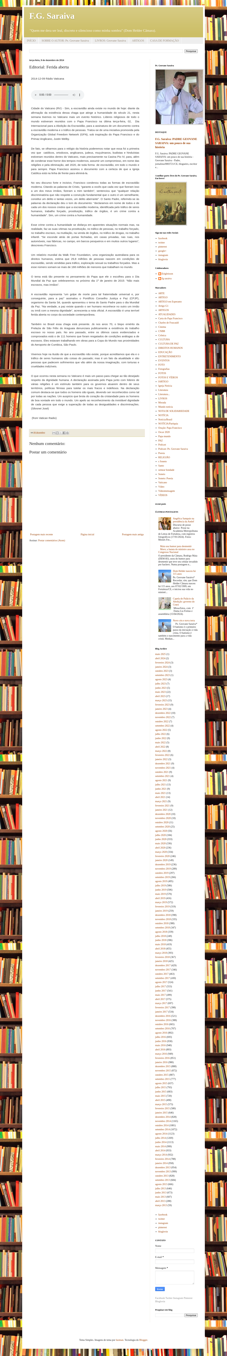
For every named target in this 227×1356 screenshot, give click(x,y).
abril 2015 (160, 1100)
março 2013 (161, 1205)
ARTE (161, 293)
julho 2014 (160, 1138)
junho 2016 (160, 1041)
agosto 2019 (161, 881)
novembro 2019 (163, 868)
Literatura (163, 390)
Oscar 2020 (164, 432)
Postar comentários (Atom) (51, 540)
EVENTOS (164, 360)
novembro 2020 (163, 818)
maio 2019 (160, 894)
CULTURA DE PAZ (168, 343)
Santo (161, 465)
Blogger (143, 1340)
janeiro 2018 (161, 961)
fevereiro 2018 (162, 957)
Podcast (162, 444)
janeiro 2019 (161, 910)
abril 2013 (160, 1201)
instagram (163, 255)
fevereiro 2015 (162, 1108)
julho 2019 (160, 885)
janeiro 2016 (161, 1062)
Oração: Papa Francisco (170, 428)
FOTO (161, 364)
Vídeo (161, 486)
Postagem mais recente (41, 534)
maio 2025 (160, 654)
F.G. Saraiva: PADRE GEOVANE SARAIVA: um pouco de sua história (176, 143)
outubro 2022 (161, 721)
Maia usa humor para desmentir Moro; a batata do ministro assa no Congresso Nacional (176, 549)
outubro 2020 (161, 822)
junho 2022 (160, 738)
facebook (162, 238)
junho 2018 (160, 940)
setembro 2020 (162, 826)
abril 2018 (160, 948)
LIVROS (162, 398)
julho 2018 (160, 936)
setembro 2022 (162, 725)
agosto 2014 (161, 1133)
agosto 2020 (161, 831)
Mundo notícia (165, 407)
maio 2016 (160, 1045)
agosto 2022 (161, 730)
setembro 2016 (162, 1028)
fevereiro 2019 (162, 906)
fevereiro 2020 (162, 856)
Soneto (161, 474)
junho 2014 (160, 1142)
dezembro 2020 (163, 814)
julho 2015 (160, 1087)
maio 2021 (160, 793)
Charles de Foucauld (168, 322)
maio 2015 (160, 1096)
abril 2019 (160, 898)
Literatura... (164, 394)
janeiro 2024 (161, 667)
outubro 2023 (161, 671)
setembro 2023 (162, 675)
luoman (119, 1340)
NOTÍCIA (163, 415)
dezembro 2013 (163, 1167)
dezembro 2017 (163, 965)
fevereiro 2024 (162, 662)
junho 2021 (160, 789)
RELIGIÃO (164, 457)
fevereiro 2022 (162, 755)
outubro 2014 (161, 1125)
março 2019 (161, 902)
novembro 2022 (163, 717)
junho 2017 (160, 990)
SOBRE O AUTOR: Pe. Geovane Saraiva (65, 40)
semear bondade (166, 470)
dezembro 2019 (163, 864)
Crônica (162, 335)
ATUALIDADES (167, 314)
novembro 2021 (163, 767)
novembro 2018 (163, 919)
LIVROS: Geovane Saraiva (110, 40)
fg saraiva (167, 278)
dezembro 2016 (163, 1016)
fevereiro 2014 (162, 1159)
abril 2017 (160, 999)
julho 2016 (160, 1037)
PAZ (160, 440)
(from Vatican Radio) (44, 417)
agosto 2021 (161, 780)
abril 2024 (160, 658)
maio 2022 (160, 742)
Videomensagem (166, 491)
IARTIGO (163, 381)
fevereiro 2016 (162, 1058)
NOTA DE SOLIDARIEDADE (173, 411)
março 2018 (161, 953)
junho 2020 (160, 839)
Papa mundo (164, 436)
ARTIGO (163, 297)
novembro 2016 (163, 1020)
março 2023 (161, 700)
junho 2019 (160, 889)
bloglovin (163, 259)
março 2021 (161, 801)
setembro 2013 (162, 1180)
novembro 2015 (163, 1070)
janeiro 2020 (161, 860)
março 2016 (161, 1053)
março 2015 (161, 1104)
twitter (161, 242)
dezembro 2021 (163, 763)
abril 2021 (160, 797)
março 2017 (161, 1003)
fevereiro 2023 (162, 704)
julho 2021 (160, 784)
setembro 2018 (162, 927)
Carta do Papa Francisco (170, 318)
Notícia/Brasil (165, 419)
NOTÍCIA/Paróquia (168, 423)
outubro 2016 (161, 1024)
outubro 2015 (161, 1075)
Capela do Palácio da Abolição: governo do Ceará (184, 601)
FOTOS (162, 373)
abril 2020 (160, 847)
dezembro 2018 (163, 915)
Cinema (162, 327)
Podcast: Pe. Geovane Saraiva (173, 449)
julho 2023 (160, 683)
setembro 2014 (162, 1129)
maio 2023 (160, 692)
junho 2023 (160, 688)
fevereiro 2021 (162, 805)
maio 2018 (160, 944)
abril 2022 (160, 746)
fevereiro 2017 (162, 1007)
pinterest (162, 246)
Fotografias (164, 369)
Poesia (161, 453)
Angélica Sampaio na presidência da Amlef (183, 520)
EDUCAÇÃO (165, 352)
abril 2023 (160, 696)
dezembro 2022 (163, 713)
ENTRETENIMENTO (169, 356)
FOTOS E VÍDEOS (168, 377)
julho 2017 (160, 986)
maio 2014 (160, 1146)
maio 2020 (160, 843)
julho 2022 (160, 734)
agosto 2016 (161, 1032)
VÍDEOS (162, 495)
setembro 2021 (162, 776)
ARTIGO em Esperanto (170, 301)
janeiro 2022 (161, 759)
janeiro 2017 (161, 1011)
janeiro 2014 (161, 1163)
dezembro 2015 (163, 1066)
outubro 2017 (161, 974)
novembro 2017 (163, 969)
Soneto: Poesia (165, 478)
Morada (162, 402)
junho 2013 (160, 1192)
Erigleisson (167, 273)
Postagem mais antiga (133, 534)
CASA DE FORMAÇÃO (164, 40)
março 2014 (161, 1154)
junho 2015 (160, 1091)
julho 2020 (160, 835)
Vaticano (162, 482)
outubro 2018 (161, 923)
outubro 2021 (161, 772)
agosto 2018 (161, 932)
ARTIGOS (138, 40)
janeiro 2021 (161, 810)
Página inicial (87, 534)
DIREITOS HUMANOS (170, 348)
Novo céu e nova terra (184, 620)
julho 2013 (160, 1188)
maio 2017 (160, 995)
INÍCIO (31, 40)
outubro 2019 (161, 873)
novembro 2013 (163, 1171)
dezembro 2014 (163, 1117)
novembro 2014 (163, 1121)
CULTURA (164, 339)
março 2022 (161, 751)
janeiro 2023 (161, 709)
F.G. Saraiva (52, 16)
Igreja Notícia (165, 385)
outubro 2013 (161, 1175)
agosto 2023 (161, 679)
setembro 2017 (162, 978)
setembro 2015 (162, 1079)
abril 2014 (160, 1150)
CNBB (161, 331)
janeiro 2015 (161, 1112)
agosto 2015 (161, 1083)
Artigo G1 (163, 306)
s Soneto (162, 461)
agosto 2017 (161, 982)
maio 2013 (160, 1196)
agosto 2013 (161, 1184)
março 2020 (161, 852)
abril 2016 (160, 1049)
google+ (162, 251)
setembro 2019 (162, 877)
